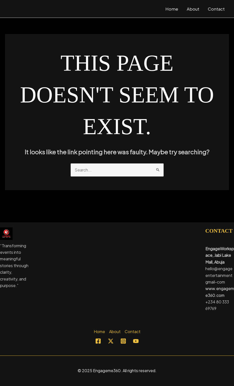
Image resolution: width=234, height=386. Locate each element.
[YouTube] (136, 341)
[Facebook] (98, 341)
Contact (216, 9)
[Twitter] (111, 341)
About (193, 9)
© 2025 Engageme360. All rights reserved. (117, 370)
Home (171, 9)
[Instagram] (123, 341)
